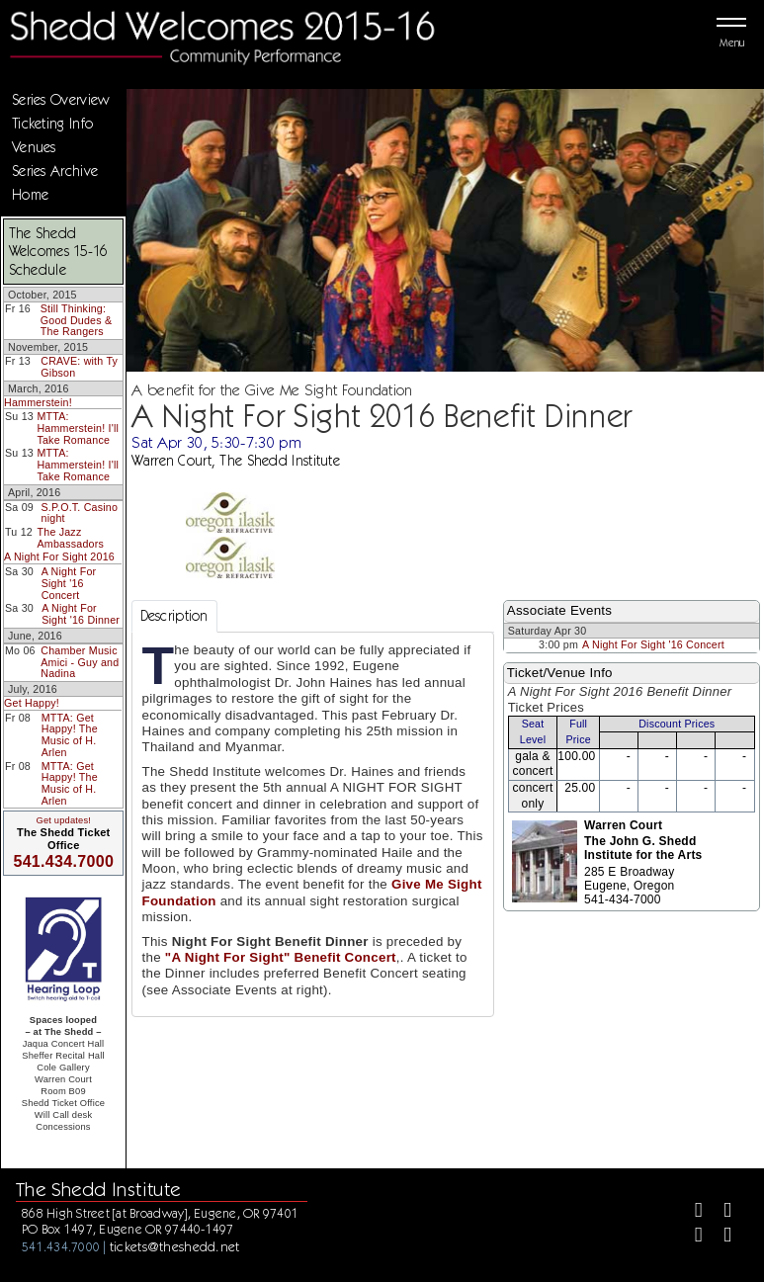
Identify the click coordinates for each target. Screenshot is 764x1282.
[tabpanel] (312, 824)
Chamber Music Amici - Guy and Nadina (80, 661)
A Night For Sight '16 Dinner (81, 614)
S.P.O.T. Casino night (80, 513)
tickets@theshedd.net (175, 1246)
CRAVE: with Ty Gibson (79, 367)
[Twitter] (719, 1212)
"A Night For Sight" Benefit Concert (280, 957)
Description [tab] (174, 616)
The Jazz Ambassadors (71, 538)
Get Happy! (31, 703)
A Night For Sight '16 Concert (69, 582)
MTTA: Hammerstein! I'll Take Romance (78, 427)
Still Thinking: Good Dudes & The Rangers (76, 319)
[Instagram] (690, 1237)
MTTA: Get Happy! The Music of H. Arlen (70, 735)
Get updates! (63, 820)
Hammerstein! (38, 402)
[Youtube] (719, 1237)
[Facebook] (690, 1212)
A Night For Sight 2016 (59, 556)
